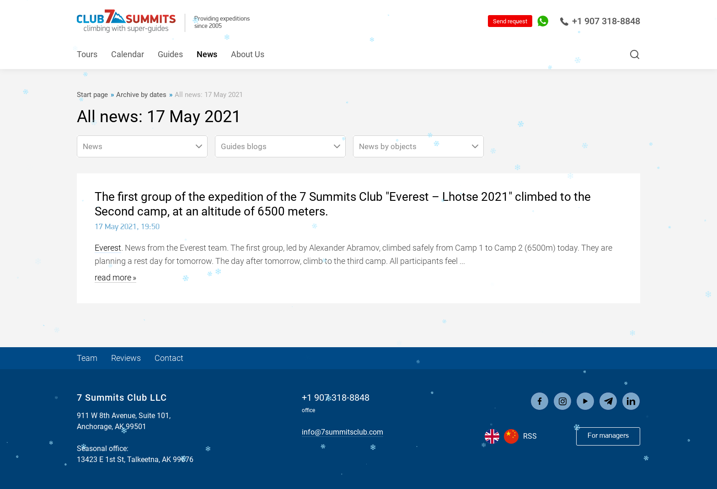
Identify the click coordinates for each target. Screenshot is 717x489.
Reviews (126, 358)
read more (113, 277)
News (207, 54)
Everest (108, 248)
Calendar (127, 54)
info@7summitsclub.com (342, 432)
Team (87, 358)
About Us (247, 54)
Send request (510, 21)
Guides (170, 54)
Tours (87, 54)
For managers (608, 436)
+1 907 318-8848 (600, 21)
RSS (530, 436)
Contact (169, 358)
